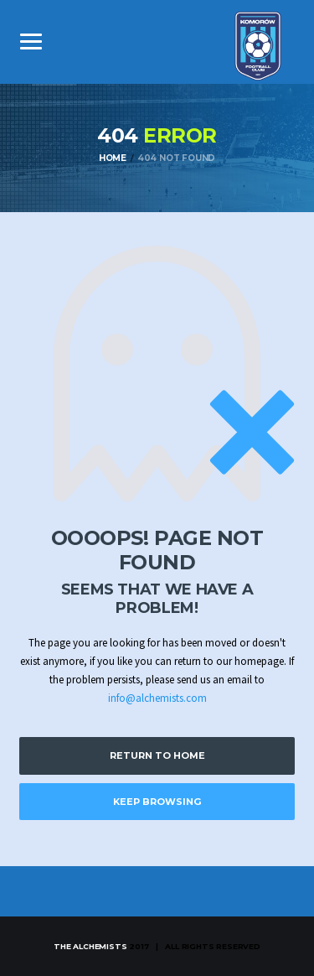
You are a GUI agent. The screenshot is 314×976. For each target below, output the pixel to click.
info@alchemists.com (157, 698)
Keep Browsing (157, 801)
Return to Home (157, 755)
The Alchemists (90, 946)
